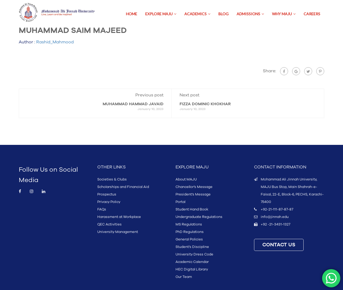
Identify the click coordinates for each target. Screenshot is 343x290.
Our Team (184, 276)
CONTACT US (278, 244)
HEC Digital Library (192, 269)
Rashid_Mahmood (55, 42)
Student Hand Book (192, 209)
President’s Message (193, 194)
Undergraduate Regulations (199, 216)
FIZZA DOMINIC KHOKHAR (205, 104)
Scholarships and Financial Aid (123, 186)
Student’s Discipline (192, 246)
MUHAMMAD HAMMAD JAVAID (133, 104)
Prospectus (106, 194)
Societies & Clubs (112, 179)
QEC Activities (109, 224)
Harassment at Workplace (119, 216)
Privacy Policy (108, 201)
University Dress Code (194, 254)
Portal (180, 201)
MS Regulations (189, 224)
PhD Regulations (190, 231)
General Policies (189, 239)
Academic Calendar (192, 261)
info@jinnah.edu (275, 216)
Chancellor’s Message (194, 186)
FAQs (101, 209)
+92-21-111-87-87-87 (277, 209)
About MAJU (186, 179)
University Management (117, 231)
